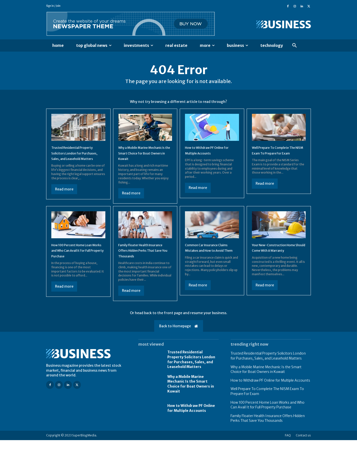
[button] (294, 45)
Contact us (303, 449)
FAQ (288, 449)
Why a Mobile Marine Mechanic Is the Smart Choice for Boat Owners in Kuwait (190, 397)
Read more (64, 197)
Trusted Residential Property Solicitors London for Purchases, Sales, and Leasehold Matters (191, 373)
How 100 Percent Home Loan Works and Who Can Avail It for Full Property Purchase (77, 259)
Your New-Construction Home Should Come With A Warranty (276, 259)
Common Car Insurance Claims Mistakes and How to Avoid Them (211, 259)
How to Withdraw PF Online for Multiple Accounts (191, 422)
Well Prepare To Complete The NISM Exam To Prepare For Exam (277, 156)
